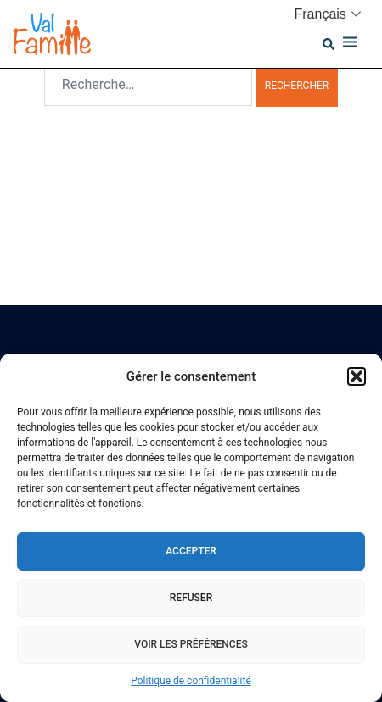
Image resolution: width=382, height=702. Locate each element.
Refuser (191, 598)
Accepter (191, 551)
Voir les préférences (190, 644)
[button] (356, 376)
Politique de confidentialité (191, 681)
